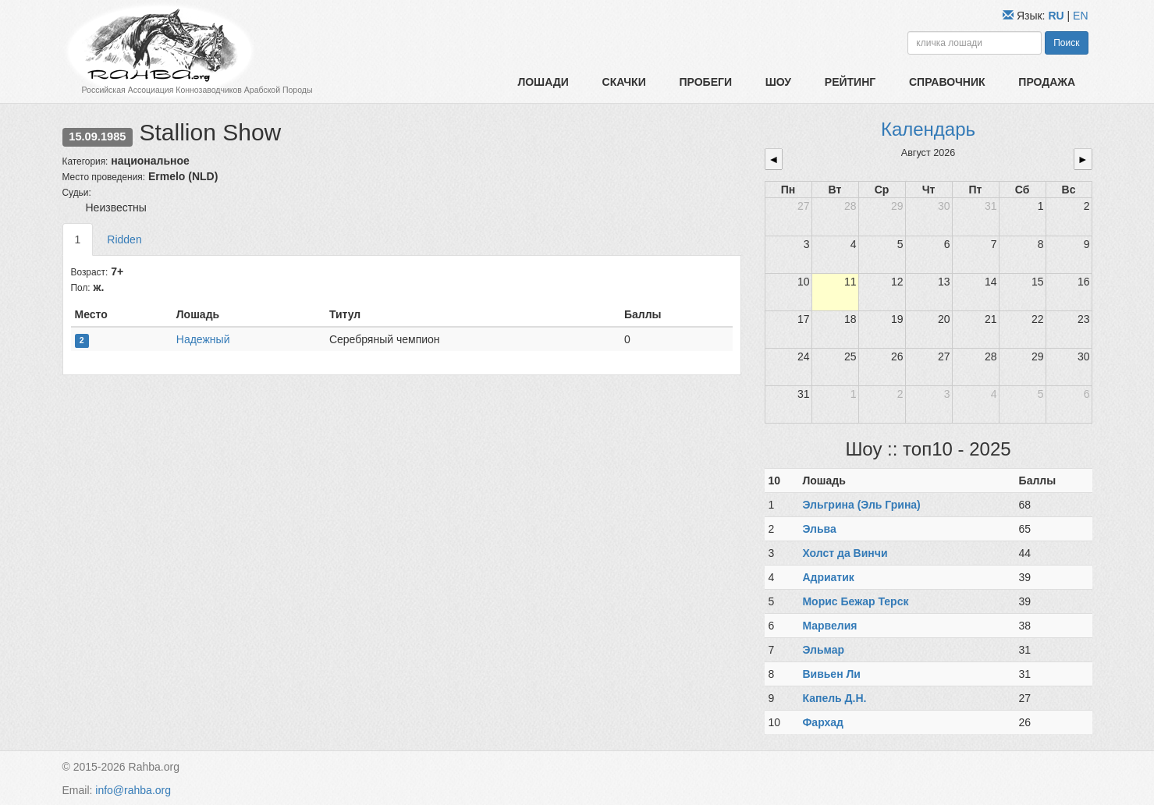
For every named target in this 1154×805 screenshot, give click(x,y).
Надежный (203, 339)
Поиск (1066, 42)
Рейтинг (850, 82)
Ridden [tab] (124, 239)
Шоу (778, 82)
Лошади (542, 82)
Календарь (928, 129)
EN (1080, 15)
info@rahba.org (133, 790)
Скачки (624, 82)
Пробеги (705, 82)
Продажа (1046, 82)
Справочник (947, 82)
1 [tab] (78, 239)
